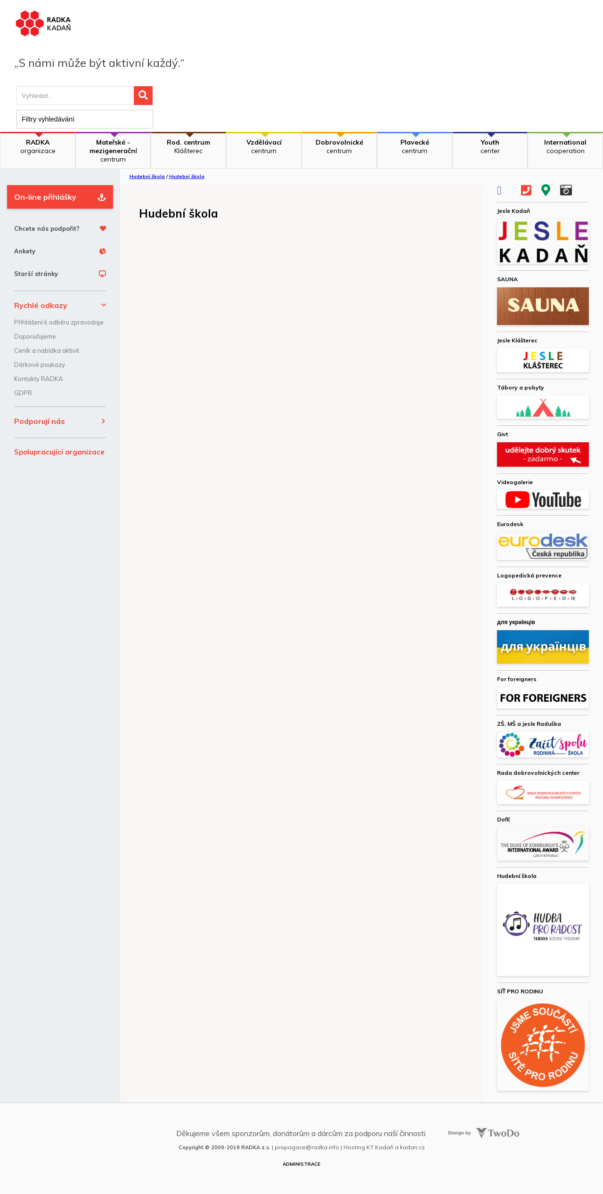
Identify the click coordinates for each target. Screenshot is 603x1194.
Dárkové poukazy (39, 364)
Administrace (301, 1164)
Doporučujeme (35, 336)
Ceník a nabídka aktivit (46, 350)
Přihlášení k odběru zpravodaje (59, 322)
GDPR (23, 393)
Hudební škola (147, 176)
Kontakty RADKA (38, 378)
